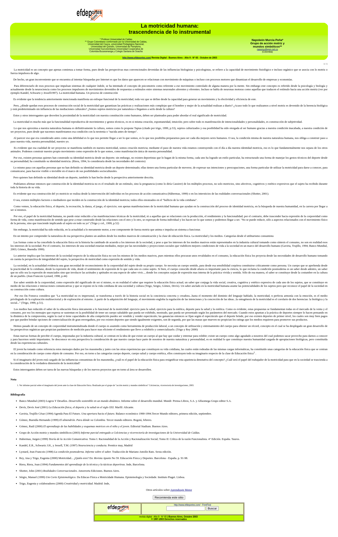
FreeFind (206, 505)
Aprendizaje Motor (181, 489)
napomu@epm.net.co (267, 49)
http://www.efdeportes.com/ (136, 58)
